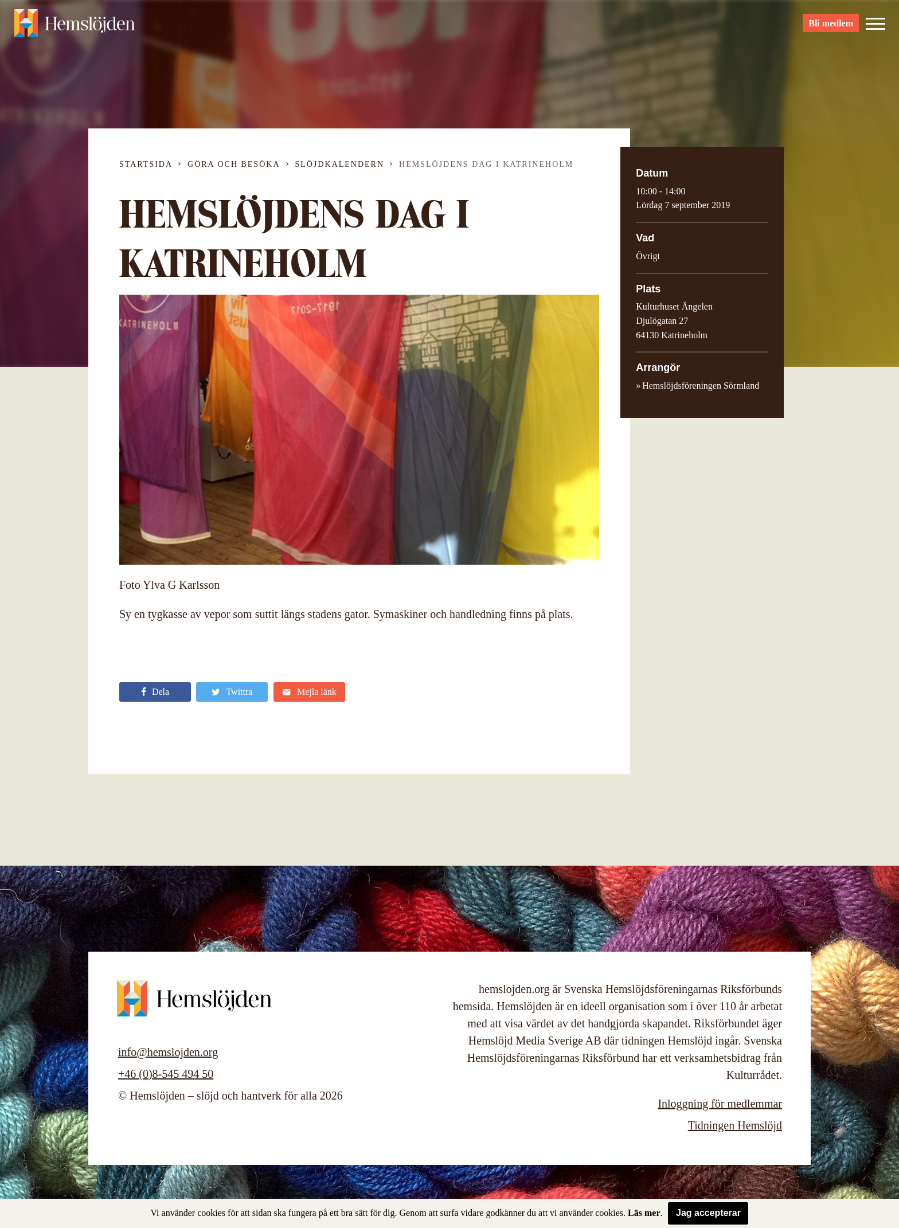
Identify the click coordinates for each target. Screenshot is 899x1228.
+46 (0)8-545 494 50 (165, 1073)
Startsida (146, 164)
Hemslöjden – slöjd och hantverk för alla (77, 28)
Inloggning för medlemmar (720, 1103)
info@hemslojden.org (168, 1052)
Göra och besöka (233, 164)
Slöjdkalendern (340, 164)
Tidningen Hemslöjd (735, 1125)
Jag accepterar (708, 1213)
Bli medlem (830, 29)
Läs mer (644, 1213)
